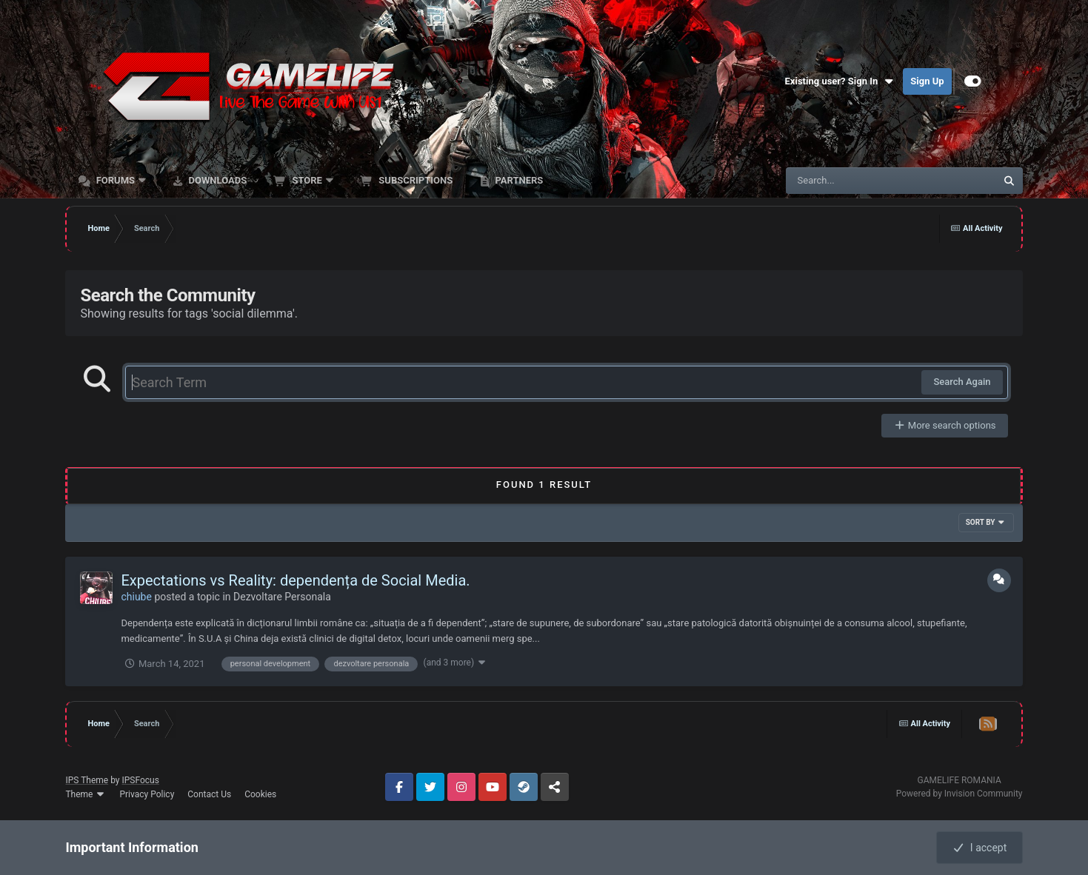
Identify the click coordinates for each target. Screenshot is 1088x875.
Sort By (986, 522)
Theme (85, 794)
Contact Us (209, 794)
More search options (944, 425)
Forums (115, 180)
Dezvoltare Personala (282, 597)
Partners (518, 180)
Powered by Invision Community (959, 793)
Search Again (961, 381)
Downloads (216, 180)
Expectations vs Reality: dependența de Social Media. (295, 580)
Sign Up (927, 81)
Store (307, 180)
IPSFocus (140, 780)
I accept (979, 848)
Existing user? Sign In (840, 81)
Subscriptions (414, 180)
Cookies (260, 794)
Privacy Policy (146, 794)
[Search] (854, 180)
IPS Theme (86, 780)
